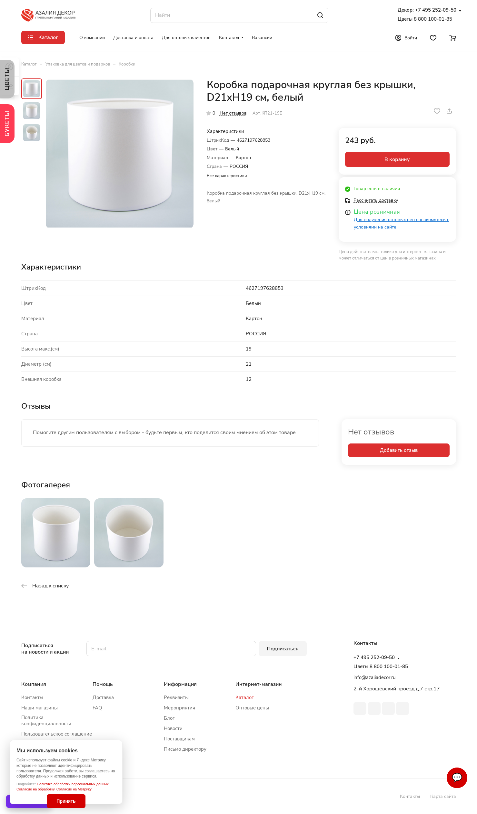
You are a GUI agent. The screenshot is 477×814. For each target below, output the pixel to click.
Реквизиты (176, 697)
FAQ (97, 708)
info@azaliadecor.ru (374, 677)
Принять (65, 801)
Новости (173, 728)
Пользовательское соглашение (56, 734)
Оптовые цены (252, 708)
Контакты (32, 697)
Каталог (244, 697)
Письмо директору (185, 749)
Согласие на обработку (35, 789)
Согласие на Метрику (74, 789)
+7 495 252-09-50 (435, 10)
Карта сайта (443, 796)
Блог (169, 718)
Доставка (103, 697)
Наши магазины (39, 708)
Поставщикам (179, 739)
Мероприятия (179, 708)
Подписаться (283, 648)
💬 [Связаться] (457, 777)
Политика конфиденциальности (46, 720)
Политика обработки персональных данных (73, 784)
